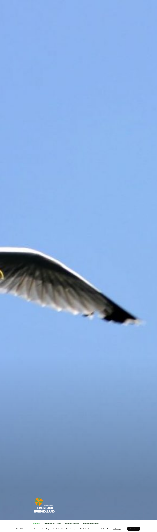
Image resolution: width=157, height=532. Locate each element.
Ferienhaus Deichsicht (71, 523)
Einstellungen (117, 529)
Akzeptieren (133, 529)
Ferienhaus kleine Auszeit (52, 523)
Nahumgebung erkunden (92, 523)
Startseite (36, 523)
